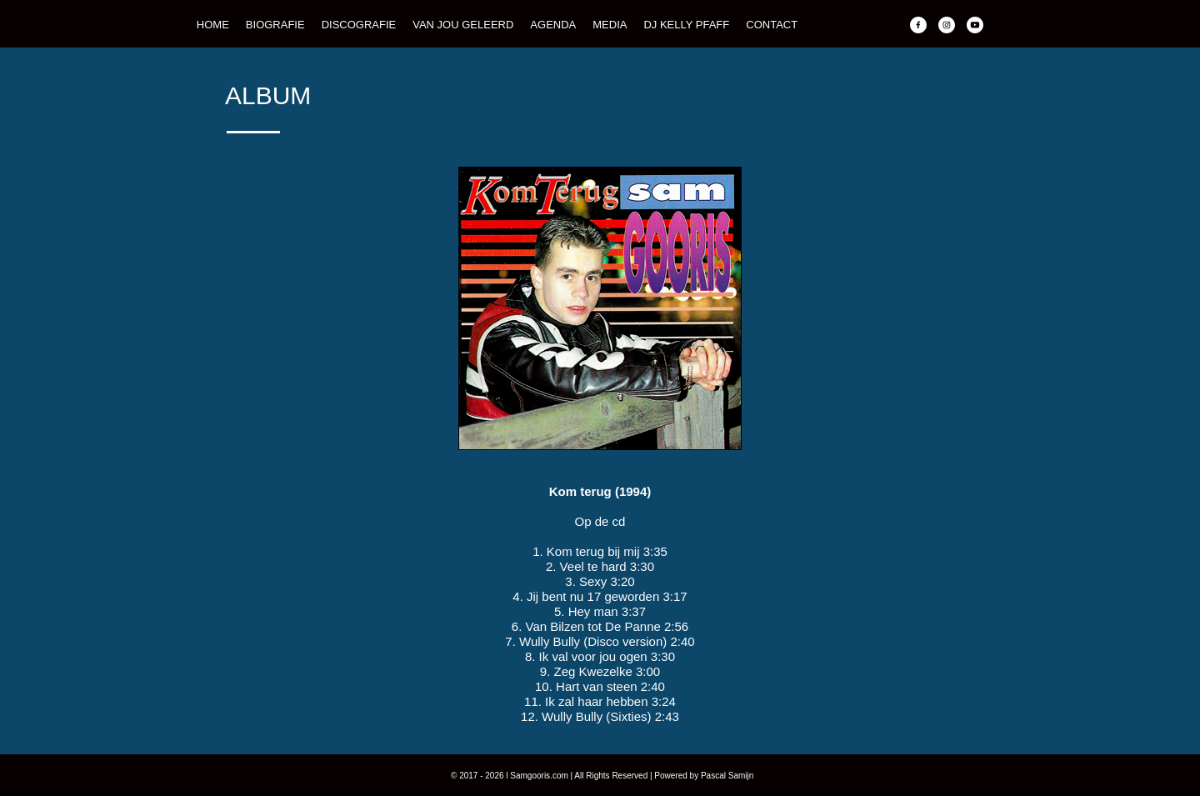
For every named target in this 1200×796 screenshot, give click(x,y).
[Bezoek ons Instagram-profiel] (946, 25)
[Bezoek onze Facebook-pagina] (918, 25)
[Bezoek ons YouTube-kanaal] (975, 25)
